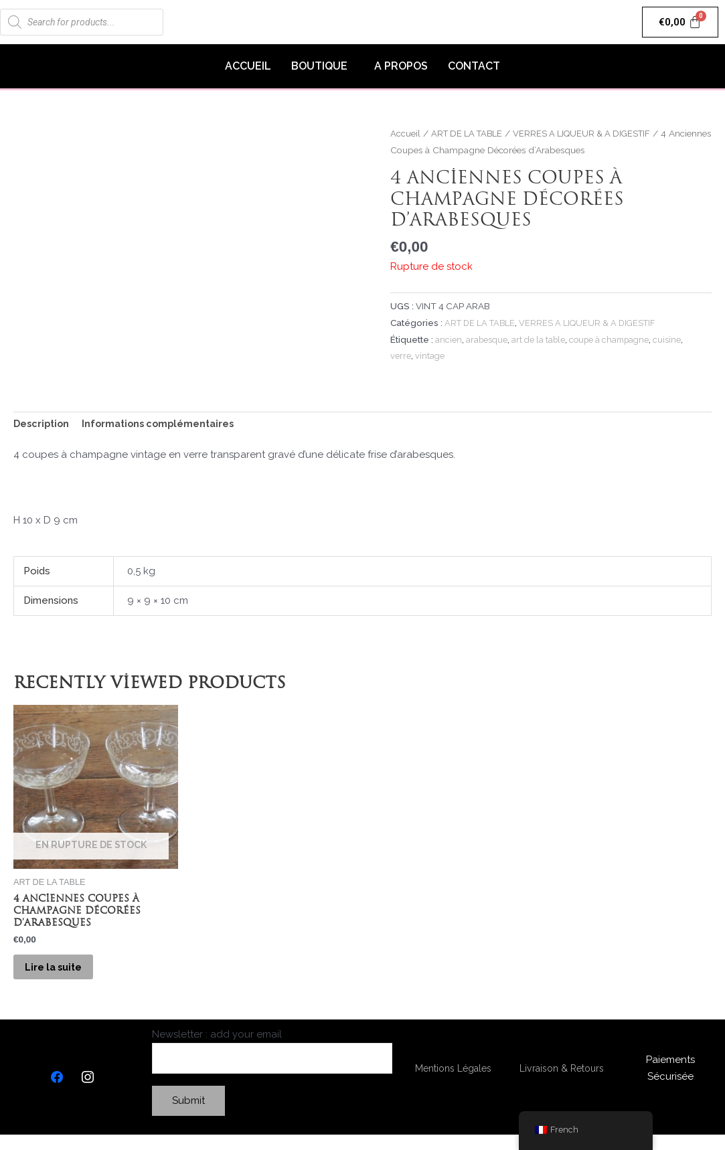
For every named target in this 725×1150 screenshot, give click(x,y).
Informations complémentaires (164, 424)
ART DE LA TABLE (470, 133)
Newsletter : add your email (272, 1065)
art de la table (541, 339)
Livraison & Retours (562, 1082)
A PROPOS (401, 66)
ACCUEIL (248, 66)
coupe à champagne (615, 339)
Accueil (405, 133)
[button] (322, 66)
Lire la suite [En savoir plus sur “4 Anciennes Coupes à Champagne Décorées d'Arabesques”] (63, 975)
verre (400, 355)
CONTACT (474, 66)
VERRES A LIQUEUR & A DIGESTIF (592, 133)
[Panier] (680, 22)
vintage (430, 355)
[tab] (42, 425)
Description (42, 424)
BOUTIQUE (319, 66)
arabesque (487, 339)
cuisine (676, 339)
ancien (448, 339)
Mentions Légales (453, 1082)
